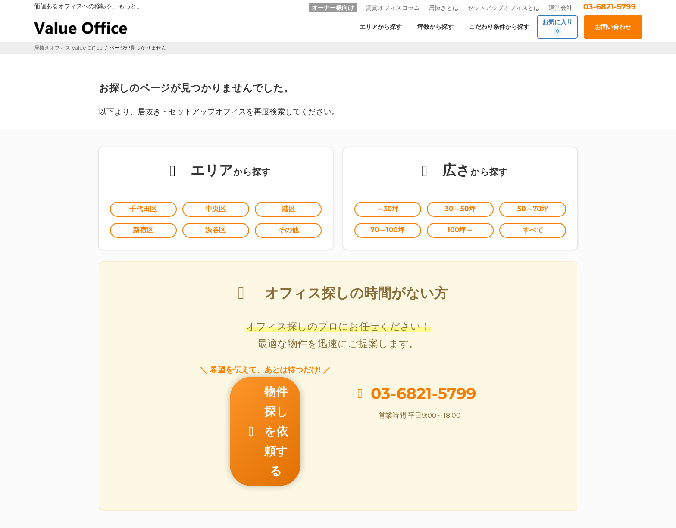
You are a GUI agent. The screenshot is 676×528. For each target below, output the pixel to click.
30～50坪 (460, 210)
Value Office (57, 487)
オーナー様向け (333, 8)
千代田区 (143, 210)
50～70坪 (533, 210)
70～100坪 (387, 232)
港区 (288, 210)
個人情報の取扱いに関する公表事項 (449, 487)
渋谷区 (215, 232)
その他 (288, 232)
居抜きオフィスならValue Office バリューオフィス (350, 511)
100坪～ (460, 232)
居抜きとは (444, 8)
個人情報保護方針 (370, 487)
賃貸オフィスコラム (393, 8)
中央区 (215, 210)
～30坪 (388, 210)
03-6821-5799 (609, 7)
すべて (533, 232)
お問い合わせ (317, 487)
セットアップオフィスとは (503, 8)
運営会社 (560, 8)
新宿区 (143, 232)
